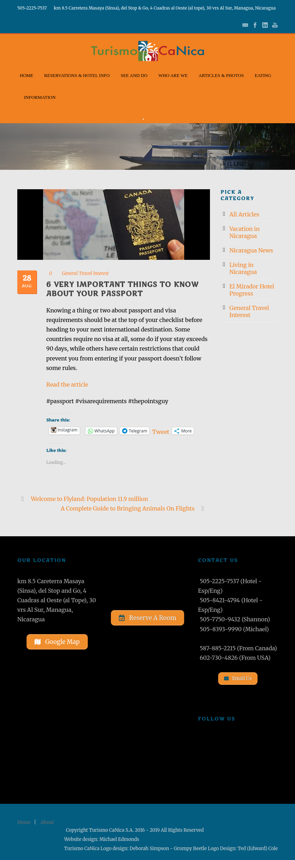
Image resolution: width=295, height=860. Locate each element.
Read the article (67, 384)
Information (40, 97)
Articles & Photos (221, 75)
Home (26, 75)
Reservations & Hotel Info (77, 75)
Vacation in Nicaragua (244, 232)
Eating (263, 75)
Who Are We (173, 75)
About (47, 822)
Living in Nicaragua (243, 268)
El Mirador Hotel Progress (251, 290)
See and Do (134, 75)
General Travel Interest (85, 273)
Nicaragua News (251, 250)
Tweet (160, 431)
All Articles (244, 214)
